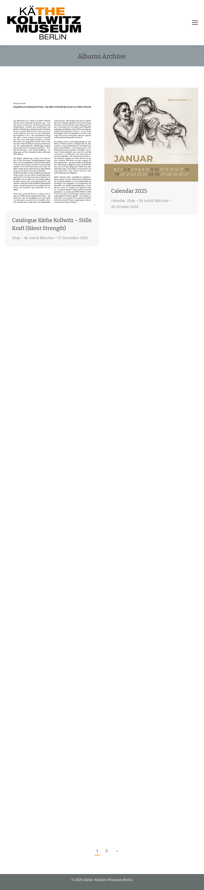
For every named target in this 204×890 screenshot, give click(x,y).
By (39, 238)
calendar (118, 201)
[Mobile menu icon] (195, 22)
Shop (16, 238)
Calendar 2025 (129, 191)
